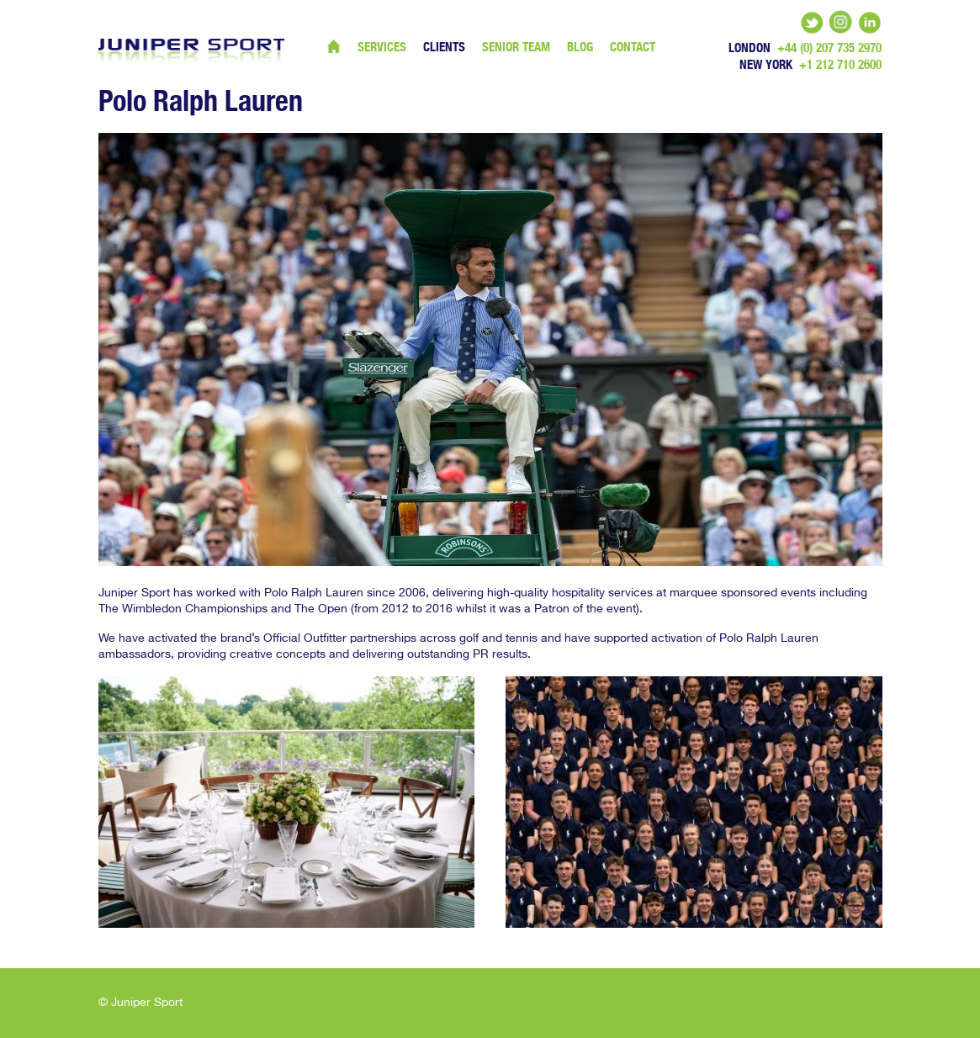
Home (334, 46)
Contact (632, 47)
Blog (580, 47)
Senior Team (516, 47)
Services (382, 47)
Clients (444, 47)
